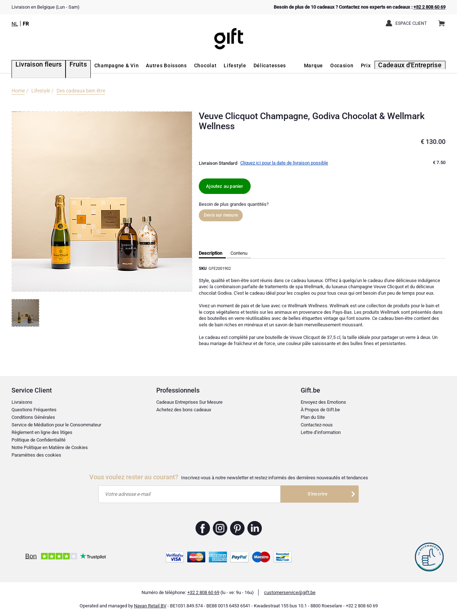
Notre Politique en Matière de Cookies (50, 447)
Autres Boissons (153, 65)
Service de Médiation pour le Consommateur (56, 424)
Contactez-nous (317, 424)
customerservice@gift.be (289, 592)
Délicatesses (256, 65)
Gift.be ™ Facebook (203, 528)
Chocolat (192, 65)
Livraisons (22, 402)
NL (15, 23)
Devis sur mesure (221, 215)
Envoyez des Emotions (323, 402)
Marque (321, 65)
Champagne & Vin (103, 65)
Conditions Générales (33, 417)
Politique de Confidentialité (39, 440)
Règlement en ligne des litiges (42, 432)
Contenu (238, 253)
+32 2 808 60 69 (429, 7)
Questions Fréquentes (34, 409)
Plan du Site (313, 417)
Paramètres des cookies (36, 455)
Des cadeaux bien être (81, 91)
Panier (443, 20)
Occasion (350, 65)
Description (210, 253)
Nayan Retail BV (150, 605)
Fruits (66, 65)
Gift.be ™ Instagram (220, 528)
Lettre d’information (321, 432)
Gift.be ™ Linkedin (254, 528)
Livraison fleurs (32, 65)
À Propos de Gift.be (320, 409)
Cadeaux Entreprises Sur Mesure (189, 402)
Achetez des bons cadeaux (183, 409)
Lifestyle (222, 65)
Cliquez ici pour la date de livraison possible (284, 163)
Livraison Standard (218, 163)
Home (18, 91)
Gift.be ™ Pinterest (237, 528)
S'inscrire (318, 494)
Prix (374, 65)
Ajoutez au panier (224, 186)
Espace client (411, 23)
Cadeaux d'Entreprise (415, 65)
